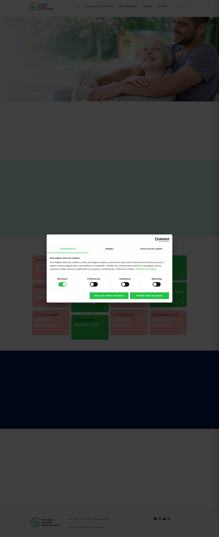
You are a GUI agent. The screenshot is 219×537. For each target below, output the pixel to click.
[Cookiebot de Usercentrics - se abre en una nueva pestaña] (157, 240)
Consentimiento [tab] (68, 249)
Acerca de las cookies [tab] (151, 249)
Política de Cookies (146, 269)
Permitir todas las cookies (149, 295)
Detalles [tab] (109, 249)
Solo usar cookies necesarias (109, 295)
